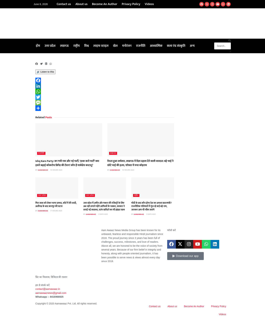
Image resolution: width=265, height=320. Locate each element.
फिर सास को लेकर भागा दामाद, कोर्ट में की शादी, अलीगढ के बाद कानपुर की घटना (55, 204)
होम (38, 46)
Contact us (64, 4)
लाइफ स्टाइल (101, 46)
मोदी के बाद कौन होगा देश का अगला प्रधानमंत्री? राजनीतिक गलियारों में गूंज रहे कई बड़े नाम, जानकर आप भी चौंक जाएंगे (151, 206)
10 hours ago (56, 170)
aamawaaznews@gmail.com (50, 293)
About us (81, 4)
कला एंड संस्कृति (176, 46)
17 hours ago (56, 210)
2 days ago (103, 214)
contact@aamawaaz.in (48, 289)
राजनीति (140, 46)
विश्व (86, 46)
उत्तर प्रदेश (50, 46)
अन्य (192, 46)
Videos (149, 4)
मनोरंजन (126, 46)
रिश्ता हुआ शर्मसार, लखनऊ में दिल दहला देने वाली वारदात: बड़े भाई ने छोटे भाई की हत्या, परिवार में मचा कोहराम (140, 163)
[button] (222, 40)
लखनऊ (64, 46)
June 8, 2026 (41, 4)
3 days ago (151, 214)
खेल (115, 46)
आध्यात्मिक (156, 46)
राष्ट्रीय (76, 46)
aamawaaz (43, 170)
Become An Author (104, 4)
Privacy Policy (131, 4)
